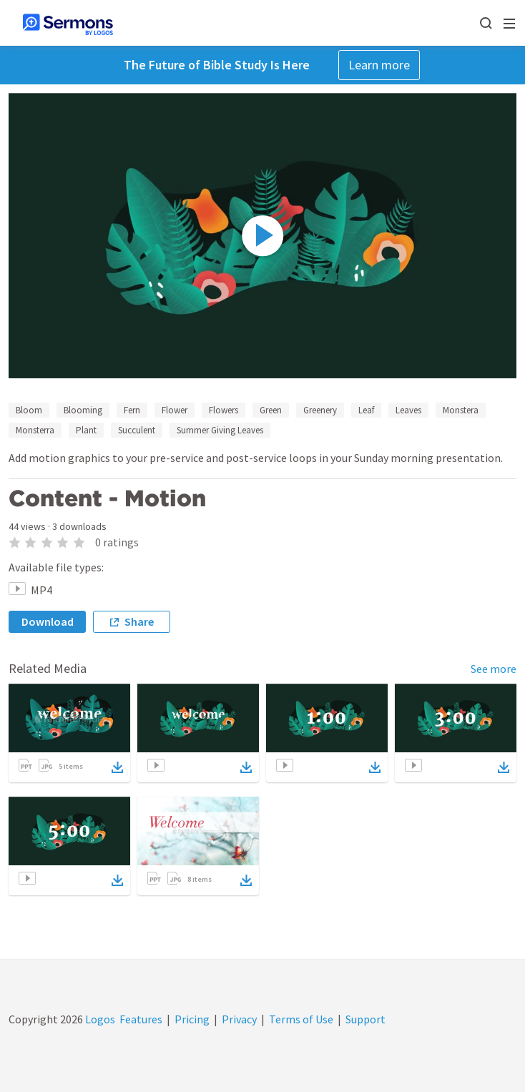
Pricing (192, 1019)
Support (365, 1019)
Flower (174, 410)
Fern (132, 410)
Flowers (223, 410)
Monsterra (35, 430)
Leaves (408, 410)
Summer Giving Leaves (220, 430)
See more (493, 668)
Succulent (136, 430)
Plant (86, 430)
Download (47, 621)
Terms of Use (301, 1019)
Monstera (461, 410)
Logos (99, 1019)
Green (271, 410)
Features (140, 1019)
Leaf (366, 410)
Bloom (29, 410)
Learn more (379, 64)
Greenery (320, 410)
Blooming (83, 410)
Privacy (239, 1019)
